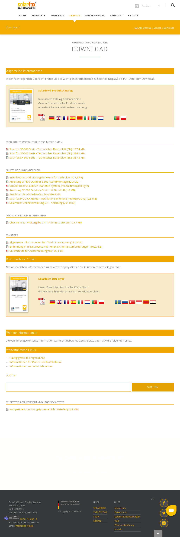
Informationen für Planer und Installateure (35, 362)
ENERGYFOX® (100, 512)
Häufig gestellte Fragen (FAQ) (27, 357)
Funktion (58, 15)
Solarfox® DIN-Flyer (51, 278)
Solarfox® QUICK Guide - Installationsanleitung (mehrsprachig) (53, 198)
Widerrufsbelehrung (124, 525)
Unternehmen (95, 15)
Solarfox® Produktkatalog (55, 90)
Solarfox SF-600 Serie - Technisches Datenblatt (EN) (47, 157)
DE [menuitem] (152, 498)
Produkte (38, 15)
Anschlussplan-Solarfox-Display (34, 194)
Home (23, 15)
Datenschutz (121, 512)
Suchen (173, 5)
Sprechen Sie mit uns (91, 472)
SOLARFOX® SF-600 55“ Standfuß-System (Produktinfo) (49, 186)
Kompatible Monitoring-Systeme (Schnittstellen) (44, 409)
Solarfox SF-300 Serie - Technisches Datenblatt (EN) (47, 153)
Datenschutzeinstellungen (127, 516)
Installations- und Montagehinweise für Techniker (46, 177)
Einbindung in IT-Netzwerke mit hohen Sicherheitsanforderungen (55, 246)
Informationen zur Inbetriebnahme (30, 366)
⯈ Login (133, 15)
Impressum (120, 508)
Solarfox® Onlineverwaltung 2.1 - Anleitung (42, 202)
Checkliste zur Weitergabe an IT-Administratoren (45, 222)
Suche (96, 516)
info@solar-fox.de (24, 525)
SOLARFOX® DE (143, 27)
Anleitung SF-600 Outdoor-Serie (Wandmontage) (44, 181)
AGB (117, 520)
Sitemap (98, 520)
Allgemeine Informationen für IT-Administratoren (45, 242)
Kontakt (116, 15)
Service (74, 15)
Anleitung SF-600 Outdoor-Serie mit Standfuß (42, 190)
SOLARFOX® (100, 508)
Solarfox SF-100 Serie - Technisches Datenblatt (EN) (47, 149)
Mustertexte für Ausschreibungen (36, 250)
